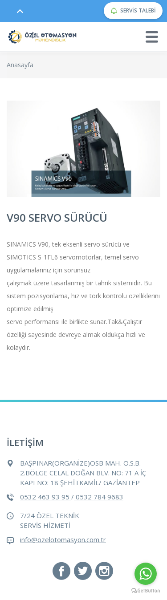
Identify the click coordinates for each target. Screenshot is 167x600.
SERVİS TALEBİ (133, 10)
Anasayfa (20, 65)
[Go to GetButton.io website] (145, 591)
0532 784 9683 (98, 496)
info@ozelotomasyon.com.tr (63, 539)
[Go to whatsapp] (145, 574)
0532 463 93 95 (45, 496)
